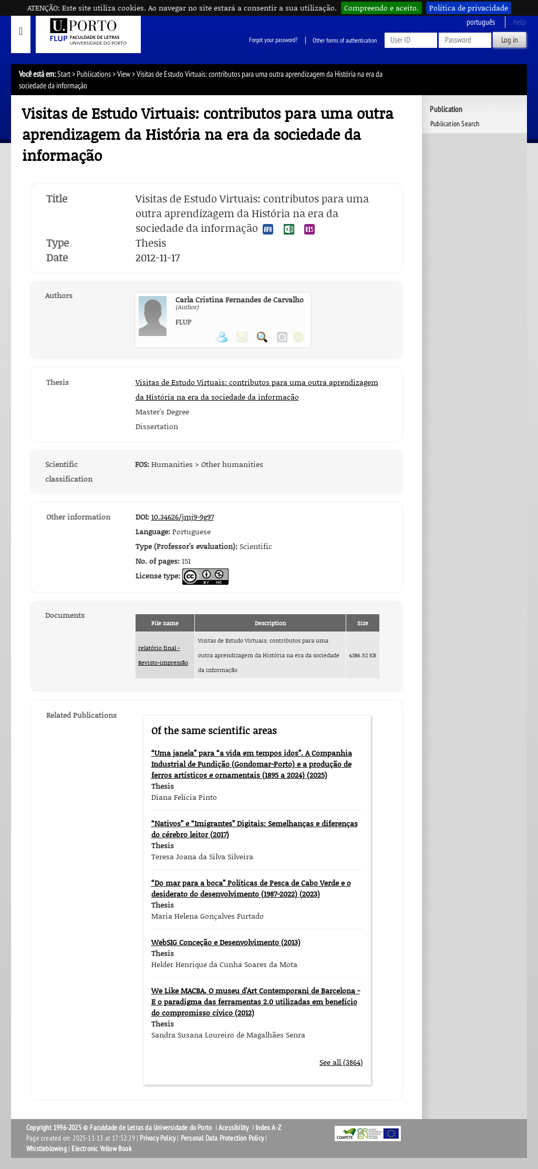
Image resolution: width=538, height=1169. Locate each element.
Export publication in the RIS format (309, 229)
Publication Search (455, 123)
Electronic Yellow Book (101, 1148)
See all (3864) (341, 1062)
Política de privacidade (468, 8)
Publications (94, 74)
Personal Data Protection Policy (222, 1138)
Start (63, 74)
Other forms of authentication (345, 40)
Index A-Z (268, 1127)
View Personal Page (222, 337)
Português (481, 22)
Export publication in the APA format (268, 229)
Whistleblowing (46, 1148)
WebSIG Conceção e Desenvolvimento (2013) (226, 942)
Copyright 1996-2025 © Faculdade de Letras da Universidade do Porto (119, 1127)
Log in (509, 40)
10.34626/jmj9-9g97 (182, 517)
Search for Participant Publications (262, 337)
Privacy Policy (157, 1138)
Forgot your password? (273, 40)
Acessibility (234, 1127)
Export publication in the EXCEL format (289, 229)
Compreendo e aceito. (381, 8)
